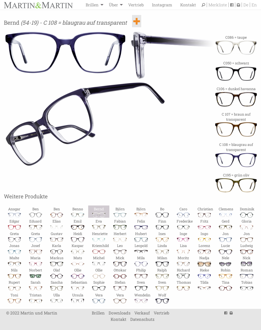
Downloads (119, 312)
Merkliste (217, 5)
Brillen (92, 4)
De (245, 5)
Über (113, 4)
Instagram (162, 4)
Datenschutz (142, 319)
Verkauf (142, 312)
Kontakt (188, 4)
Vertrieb (136, 4)
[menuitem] (93, 5)
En (254, 5)
